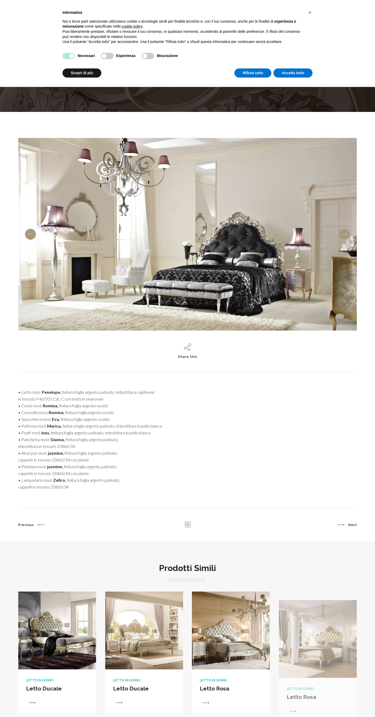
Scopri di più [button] (82, 73)
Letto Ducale (44, 701)
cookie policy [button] (132, 26)
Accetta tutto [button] (293, 73)
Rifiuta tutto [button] (253, 73)
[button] (310, 12)
